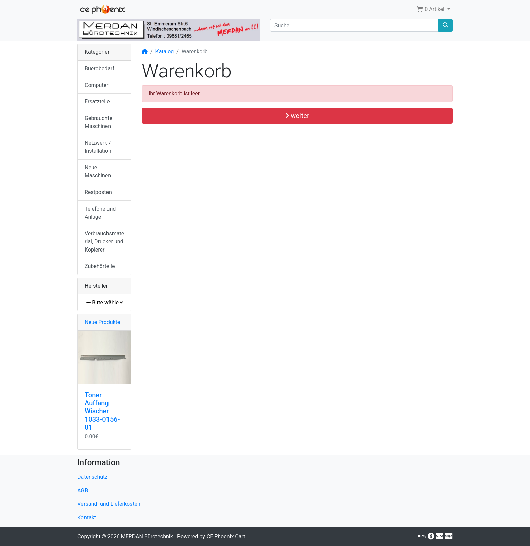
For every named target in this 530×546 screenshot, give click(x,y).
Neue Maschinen (98, 171)
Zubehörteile (100, 266)
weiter (297, 116)
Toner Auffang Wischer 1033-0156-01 (102, 411)
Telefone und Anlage (100, 213)
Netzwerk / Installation (98, 147)
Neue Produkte (102, 322)
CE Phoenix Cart (226, 536)
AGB (82, 490)
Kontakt (86, 517)
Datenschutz (92, 477)
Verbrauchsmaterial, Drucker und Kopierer (104, 241)
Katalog (164, 51)
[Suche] (354, 25)
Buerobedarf (99, 68)
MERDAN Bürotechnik (147, 536)
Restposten (98, 192)
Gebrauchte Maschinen (98, 122)
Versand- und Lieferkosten (108, 504)
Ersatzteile (97, 101)
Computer (97, 85)
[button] (433, 9)
